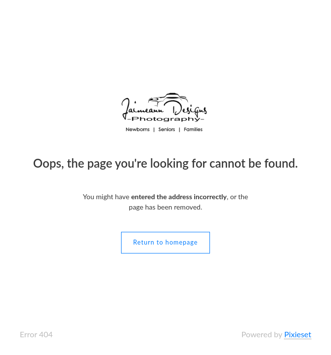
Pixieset (297, 334)
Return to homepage (165, 242)
